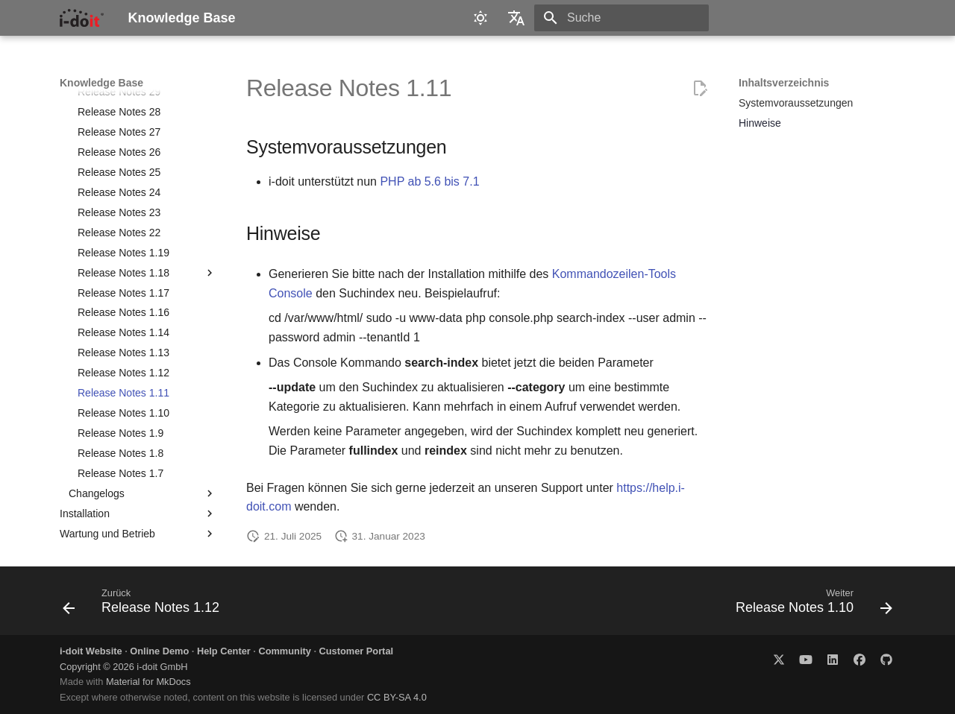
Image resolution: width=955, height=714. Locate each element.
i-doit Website (91, 651)
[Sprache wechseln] (516, 18)
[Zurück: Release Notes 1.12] (145, 605)
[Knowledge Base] (82, 18)
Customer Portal (356, 651)
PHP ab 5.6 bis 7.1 (429, 181)
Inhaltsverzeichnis (784, 83)
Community (284, 651)
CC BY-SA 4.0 (397, 697)
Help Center (224, 651)
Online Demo (159, 651)
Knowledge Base (101, 83)
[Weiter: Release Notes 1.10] (810, 605)
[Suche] (621, 17)
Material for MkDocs (148, 681)
